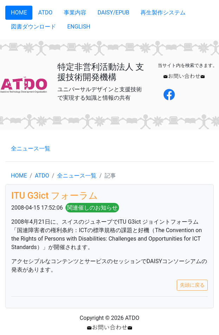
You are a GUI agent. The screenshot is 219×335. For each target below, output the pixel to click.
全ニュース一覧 (30, 148)
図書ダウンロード (33, 26)
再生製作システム (163, 12)
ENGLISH (78, 26)
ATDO (45, 12)
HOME (19, 12)
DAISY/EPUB (113, 12)
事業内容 (75, 12)
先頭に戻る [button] (192, 285)
